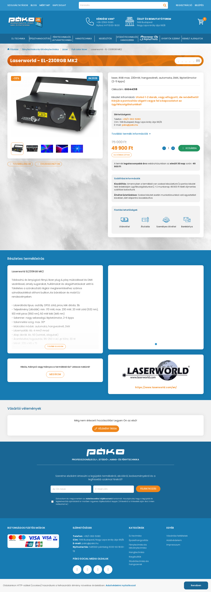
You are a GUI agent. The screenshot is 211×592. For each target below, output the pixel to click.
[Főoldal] (25, 26)
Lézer (65, 49)
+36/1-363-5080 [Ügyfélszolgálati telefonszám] (92, 536)
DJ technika (135, 536)
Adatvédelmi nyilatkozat (121, 585)
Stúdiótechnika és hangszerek (139, 563)
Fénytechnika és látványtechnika (40, 49)
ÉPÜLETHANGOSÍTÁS (39, 38)
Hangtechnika (136, 552)
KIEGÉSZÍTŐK (105, 38)
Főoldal (13, 49)
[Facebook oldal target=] (77, 570)
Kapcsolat (59, 5)
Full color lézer (80, 49)
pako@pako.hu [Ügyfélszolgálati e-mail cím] (90, 543)
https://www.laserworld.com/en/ (156, 387)
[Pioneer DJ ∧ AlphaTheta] (149, 39)
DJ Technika (18, 38)
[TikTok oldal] (108, 570)
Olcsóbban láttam (123, 155)
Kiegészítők (135, 557)
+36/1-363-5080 (132, 119)
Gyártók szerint (170, 38)
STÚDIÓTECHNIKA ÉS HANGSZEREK (127, 39)
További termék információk (131, 133)
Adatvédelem (174, 540)
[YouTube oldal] (87, 570)
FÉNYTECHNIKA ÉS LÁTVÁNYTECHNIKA (62, 39)
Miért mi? (44, 5)
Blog (34, 5)
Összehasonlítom (48, 164)
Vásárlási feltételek (177, 536)
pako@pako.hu (130, 125)
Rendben (196, 585)
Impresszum (173, 545)
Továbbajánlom (20, 164)
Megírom (55, 374)
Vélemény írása (105, 429)
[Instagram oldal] (97, 570)
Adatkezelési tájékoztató (99, 499)
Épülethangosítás (138, 540)
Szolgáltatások (17, 5)
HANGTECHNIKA (83, 38)
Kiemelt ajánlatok (192, 38)
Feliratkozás (148, 489)
